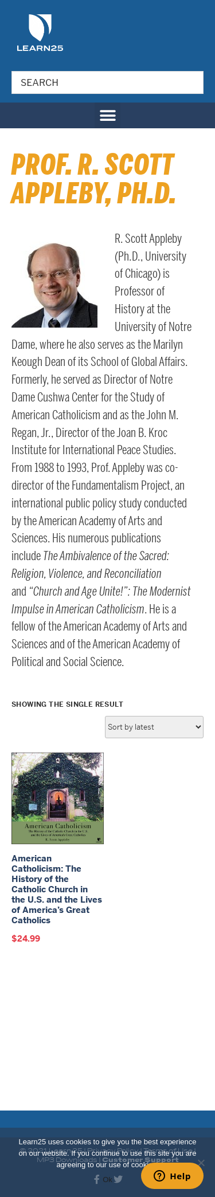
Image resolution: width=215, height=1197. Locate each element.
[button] (107, 115)
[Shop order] (154, 860)
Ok (107, 1179)
